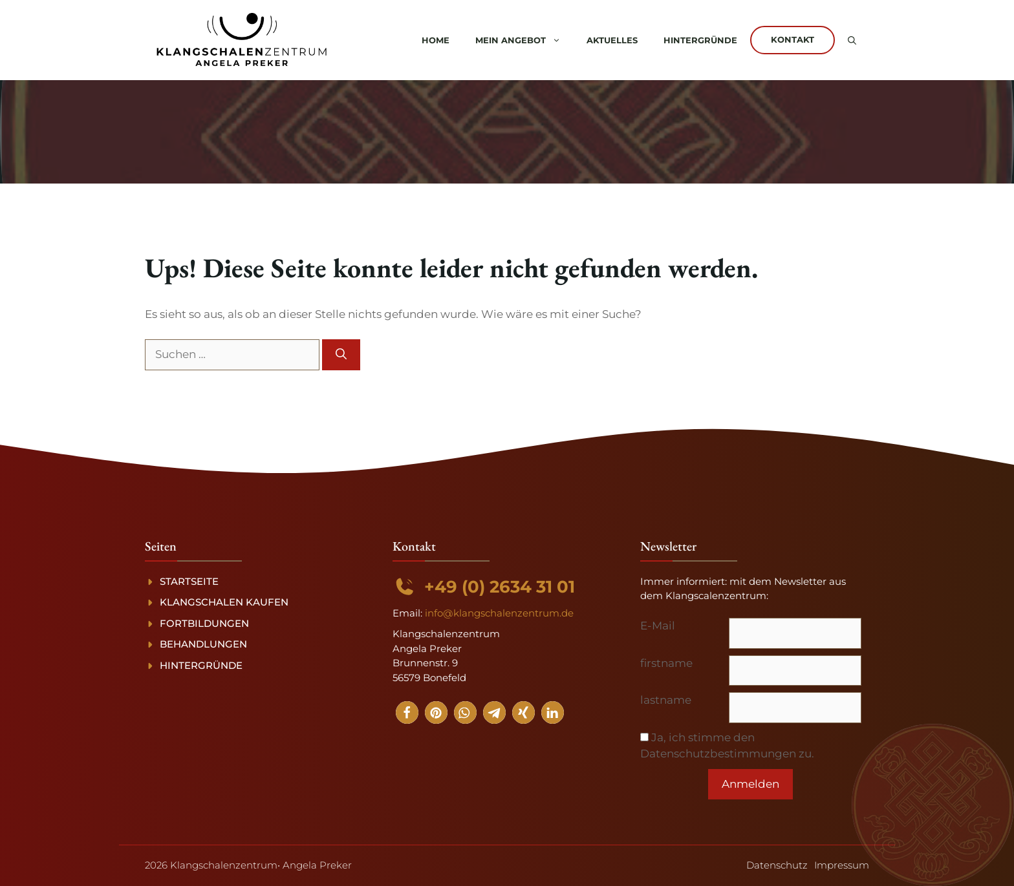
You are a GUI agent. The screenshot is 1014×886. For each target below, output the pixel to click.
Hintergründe (700, 40)
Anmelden (750, 783)
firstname (666, 663)
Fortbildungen (204, 623)
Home (435, 40)
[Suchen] (341, 354)
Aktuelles (612, 40)
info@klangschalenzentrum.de (499, 613)
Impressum (841, 865)
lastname (665, 699)
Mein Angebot (524, 40)
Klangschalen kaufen (224, 602)
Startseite (189, 581)
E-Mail (657, 625)
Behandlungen (203, 644)
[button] (852, 40)
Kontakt (792, 39)
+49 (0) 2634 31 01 (499, 586)
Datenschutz (777, 865)
